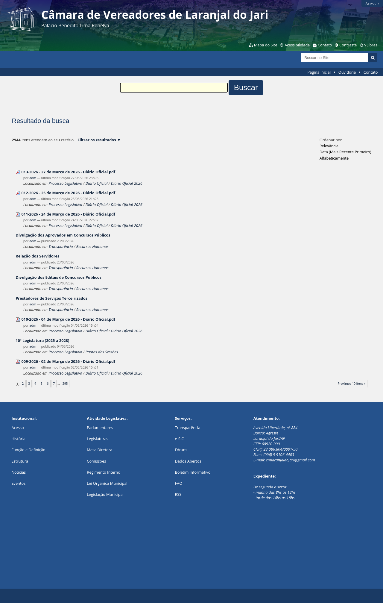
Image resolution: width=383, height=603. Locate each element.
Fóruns (181, 449)
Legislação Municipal (105, 494)
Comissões (96, 461)
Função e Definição (28, 449)
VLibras (370, 45)
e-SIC (179, 438)
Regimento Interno (103, 472)
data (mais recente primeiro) (345, 151)
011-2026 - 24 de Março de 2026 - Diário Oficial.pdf (68, 214)
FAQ (178, 483)
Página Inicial (319, 72)
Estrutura (19, 461)
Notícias (18, 472)
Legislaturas (97, 438)
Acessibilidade (297, 45)
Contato (325, 45)
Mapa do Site (265, 45)
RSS (178, 494)
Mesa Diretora (99, 449)
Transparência (60, 246)
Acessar (372, 3)
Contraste (348, 45)
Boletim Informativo (192, 472)
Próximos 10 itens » (352, 383)
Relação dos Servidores (37, 256)
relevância (329, 146)
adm (32, 177)
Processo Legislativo (65, 183)
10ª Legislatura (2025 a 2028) (42, 340)
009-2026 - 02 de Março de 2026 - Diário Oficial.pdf (68, 361)
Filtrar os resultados (96, 140)
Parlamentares (100, 427)
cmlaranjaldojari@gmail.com (290, 460)
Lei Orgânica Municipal (107, 483)
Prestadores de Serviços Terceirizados (51, 298)
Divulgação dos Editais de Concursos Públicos (58, 277)
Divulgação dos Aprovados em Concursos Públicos (63, 235)
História (18, 438)
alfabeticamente (334, 158)
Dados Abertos (188, 461)
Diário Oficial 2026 (126, 183)
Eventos (18, 483)
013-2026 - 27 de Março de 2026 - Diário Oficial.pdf (68, 172)
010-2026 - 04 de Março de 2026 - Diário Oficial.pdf (68, 319)
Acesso (17, 427)
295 (65, 383)
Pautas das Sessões (102, 351)
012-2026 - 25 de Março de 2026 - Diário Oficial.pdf (68, 193)
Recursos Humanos (92, 246)
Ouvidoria (347, 72)
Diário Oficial (97, 183)
